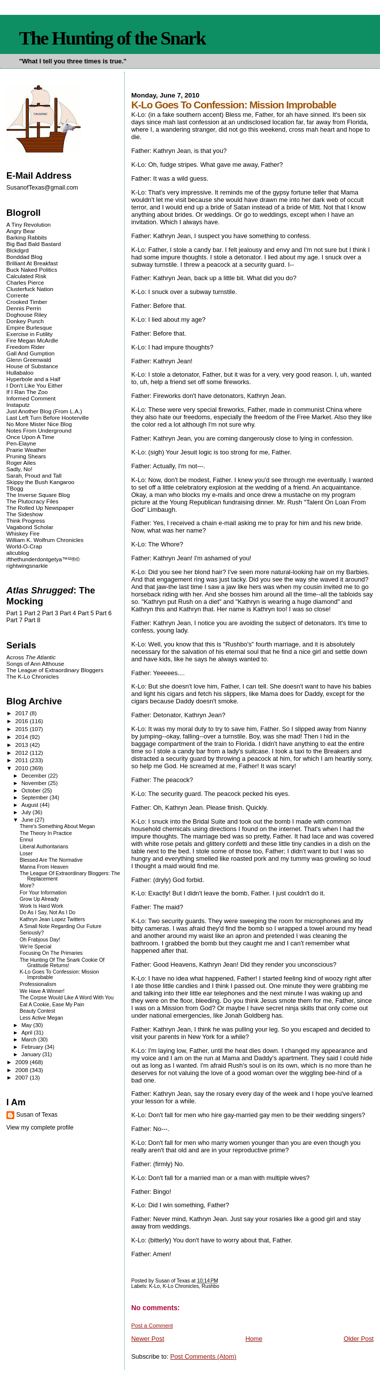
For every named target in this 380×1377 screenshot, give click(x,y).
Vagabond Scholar (29, 527)
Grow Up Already (39, 899)
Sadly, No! (19, 469)
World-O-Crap (24, 546)
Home (253, 1338)
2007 (22, 1077)
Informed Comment (30, 398)
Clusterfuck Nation (29, 289)
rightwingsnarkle (27, 565)
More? (27, 885)
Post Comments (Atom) (203, 1356)
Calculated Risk (26, 276)
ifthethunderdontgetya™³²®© (43, 559)
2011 (22, 760)
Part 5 (86, 613)
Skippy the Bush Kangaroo (40, 482)
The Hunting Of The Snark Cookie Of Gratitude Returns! (62, 962)
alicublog (17, 552)
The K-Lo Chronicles (32, 676)
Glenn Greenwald (28, 359)
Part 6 (103, 613)
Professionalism (38, 984)
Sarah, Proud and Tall (33, 475)
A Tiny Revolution (28, 224)
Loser (26, 853)
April (27, 1032)
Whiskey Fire (23, 533)
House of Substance (32, 366)
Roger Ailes (21, 462)
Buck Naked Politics (31, 269)
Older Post (358, 1338)
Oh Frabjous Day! (40, 939)
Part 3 (50, 613)
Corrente (17, 295)
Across (31, 657)
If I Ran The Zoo (27, 392)
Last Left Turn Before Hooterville (47, 417)
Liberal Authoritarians (44, 846)
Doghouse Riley (26, 314)
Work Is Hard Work (41, 906)
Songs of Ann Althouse (35, 663)
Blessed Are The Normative (51, 860)
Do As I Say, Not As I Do (48, 912)
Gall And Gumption (30, 353)
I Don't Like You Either (34, 385)
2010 (22, 768)
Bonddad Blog (24, 256)
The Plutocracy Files (32, 501)
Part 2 (32, 613)
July (27, 812)
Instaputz (18, 404)
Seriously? (32, 932)
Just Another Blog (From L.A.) (44, 411)
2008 (22, 1070)
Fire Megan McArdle (32, 340)
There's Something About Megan (57, 826)
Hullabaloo (20, 372)
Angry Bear (20, 231)
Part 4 (68, 613)
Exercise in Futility (29, 334)
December (34, 776)
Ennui (26, 839)
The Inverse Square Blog (38, 495)
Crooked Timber (27, 301)
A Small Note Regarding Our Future (60, 926)
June (28, 820)
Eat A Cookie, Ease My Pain (52, 1004)
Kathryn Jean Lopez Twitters (52, 919)
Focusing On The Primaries (51, 953)
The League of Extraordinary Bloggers (54, 670)
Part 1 (14, 613)
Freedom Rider (25, 347)
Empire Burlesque (29, 327)
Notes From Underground (39, 430)
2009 (22, 1062)
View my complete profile (40, 1127)
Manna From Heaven (44, 867)
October (31, 790)
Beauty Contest (37, 1011)
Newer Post (147, 1338)
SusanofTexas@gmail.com (42, 187)
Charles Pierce (25, 282)
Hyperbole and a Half (33, 379)
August (30, 805)
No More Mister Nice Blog (39, 424)
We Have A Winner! (42, 991)
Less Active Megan (41, 1018)
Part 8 (32, 620)
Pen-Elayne (21, 443)
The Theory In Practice (46, 833)
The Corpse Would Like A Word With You (67, 997)
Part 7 (14, 620)
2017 (22, 713)
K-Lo (154, 1286)
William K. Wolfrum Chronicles (45, 540)
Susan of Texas (36, 1114)
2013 (22, 744)
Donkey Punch (25, 321)
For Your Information (43, 892)
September (35, 797)
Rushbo (210, 1286)
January (31, 1054)
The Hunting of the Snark (112, 38)
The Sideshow (24, 514)
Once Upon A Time (30, 437)
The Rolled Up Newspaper (40, 507)
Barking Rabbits (26, 237)
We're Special (35, 946)
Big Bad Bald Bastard (33, 244)
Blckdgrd (17, 250)
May (27, 1025)
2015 (22, 729)
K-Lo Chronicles (181, 1286)
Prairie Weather (26, 449)
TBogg (14, 488)
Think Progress (25, 520)
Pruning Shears (26, 456)
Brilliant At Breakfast (32, 263)
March (29, 1039)
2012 (22, 752)
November (34, 783)
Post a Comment (152, 1325)
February (33, 1047)
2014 (22, 737)
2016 (22, 721)
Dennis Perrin (23, 308)
